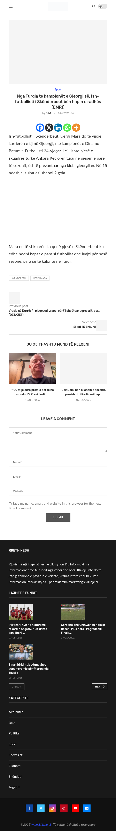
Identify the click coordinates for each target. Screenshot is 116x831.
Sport (13, 744)
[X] (49, 127)
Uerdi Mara (40, 278)
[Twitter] (41, 808)
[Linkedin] (58, 127)
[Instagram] (52, 808)
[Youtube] (75, 808)
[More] (76, 127)
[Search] (94, 6)
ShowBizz (16, 755)
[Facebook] (40, 127)
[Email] (87, 808)
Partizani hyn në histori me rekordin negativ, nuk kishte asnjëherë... (28, 629)
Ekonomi (15, 766)
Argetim (14, 787)
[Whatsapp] (67, 127)
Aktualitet (16, 712)
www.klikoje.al (41, 824)
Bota (12, 722)
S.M (48, 113)
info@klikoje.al (37, 582)
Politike (14, 733)
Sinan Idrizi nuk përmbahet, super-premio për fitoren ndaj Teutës (29, 668)
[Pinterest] (64, 808)
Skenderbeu (18, 278)
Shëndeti (15, 776)
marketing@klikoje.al (83, 582)
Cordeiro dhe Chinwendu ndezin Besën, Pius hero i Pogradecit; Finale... (83, 629)
